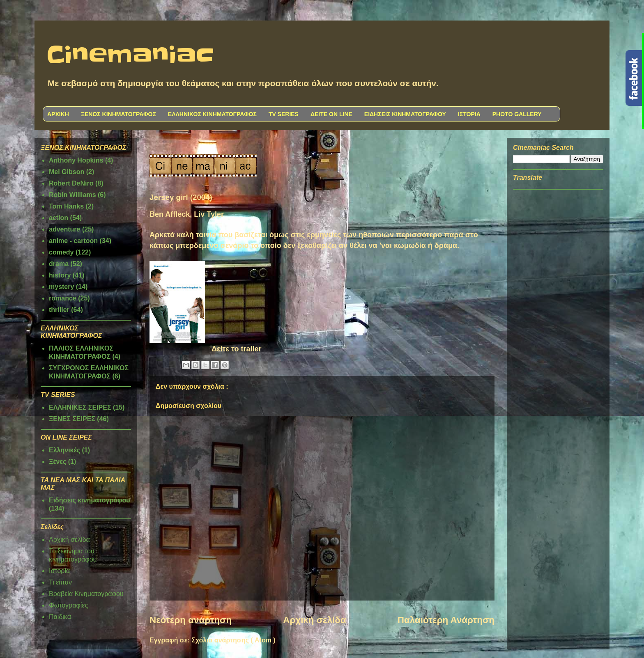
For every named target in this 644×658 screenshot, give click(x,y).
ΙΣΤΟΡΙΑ (469, 114)
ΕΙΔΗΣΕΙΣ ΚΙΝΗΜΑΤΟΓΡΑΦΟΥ (405, 114)
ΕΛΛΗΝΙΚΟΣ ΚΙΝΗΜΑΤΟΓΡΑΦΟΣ (212, 114)
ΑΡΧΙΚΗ (58, 114)
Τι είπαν (60, 582)
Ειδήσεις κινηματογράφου (89, 500)
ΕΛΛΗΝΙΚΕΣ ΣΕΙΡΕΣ (80, 407)
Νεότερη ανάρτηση (191, 620)
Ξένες (57, 461)
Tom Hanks (66, 206)
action (58, 217)
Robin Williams (72, 194)
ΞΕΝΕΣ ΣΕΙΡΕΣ (72, 418)
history (60, 275)
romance (62, 298)
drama (59, 263)
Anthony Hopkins (76, 160)
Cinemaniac (130, 55)
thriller (59, 309)
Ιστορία (59, 570)
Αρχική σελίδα (314, 620)
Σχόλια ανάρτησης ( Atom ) (233, 640)
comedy (61, 252)
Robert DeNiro (71, 183)
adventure (64, 229)
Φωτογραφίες (68, 605)
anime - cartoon (73, 240)
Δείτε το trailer (237, 349)
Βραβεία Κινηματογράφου (86, 593)
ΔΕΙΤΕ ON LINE (331, 114)
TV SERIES (284, 114)
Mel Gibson (66, 171)
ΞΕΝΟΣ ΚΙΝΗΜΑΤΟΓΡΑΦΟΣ (118, 114)
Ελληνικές (64, 450)
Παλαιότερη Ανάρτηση (446, 620)
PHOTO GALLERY (517, 114)
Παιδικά (60, 616)
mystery (61, 286)
